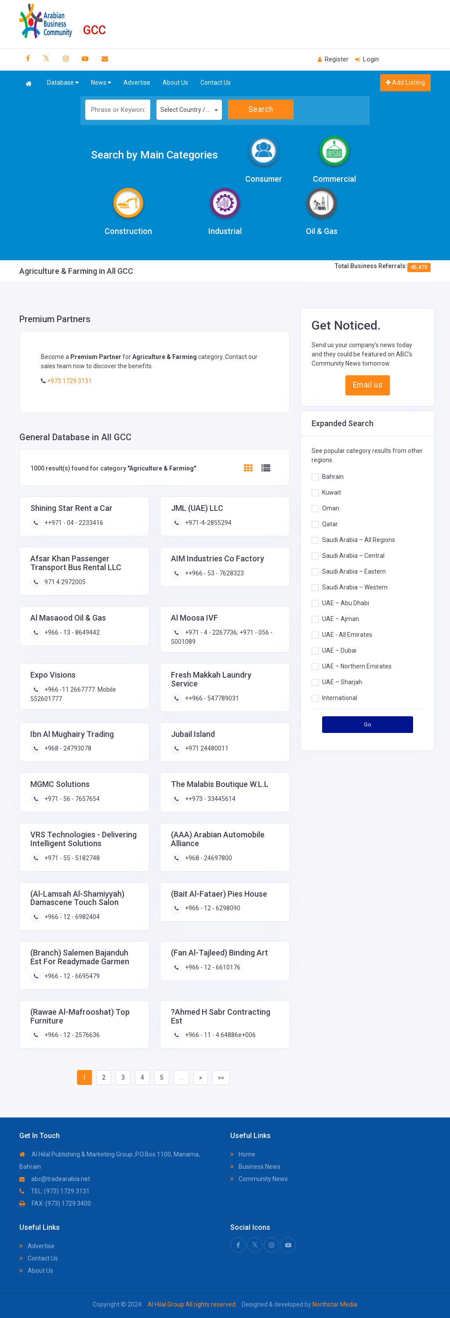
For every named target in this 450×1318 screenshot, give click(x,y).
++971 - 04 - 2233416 (73, 522)
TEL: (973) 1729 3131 (54, 1191)
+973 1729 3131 (69, 380)
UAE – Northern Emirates (357, 666)
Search (260, 109)
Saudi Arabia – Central (353, 555)
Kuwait (331, 492)
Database (63, 82)
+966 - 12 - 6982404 (71, 916)
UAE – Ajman (340, 618)
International (339, 697)
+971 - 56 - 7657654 (71, 798)
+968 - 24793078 (67, 748)
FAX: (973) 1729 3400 (55, 1203)
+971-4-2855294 (208, 522)
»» (221, 1077)
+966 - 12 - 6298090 (212, 908)
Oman (330, 508)
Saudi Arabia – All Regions (358, 539)
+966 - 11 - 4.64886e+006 (220, 1034)
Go (368, 724)
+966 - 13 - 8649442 (71, 632)
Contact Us (215, 82)
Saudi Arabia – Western (355, 587)
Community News (259, 1178)
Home (242, 1154)
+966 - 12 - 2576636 (71, 1034)
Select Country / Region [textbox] (190, 109)
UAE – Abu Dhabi (345, 603)
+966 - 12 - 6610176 (212, 967)
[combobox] (189, 110)
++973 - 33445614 (210, 798)
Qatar (330, 524)
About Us (175, 82)
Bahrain (333, 476)
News (101, 82)
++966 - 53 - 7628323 (214, 573)
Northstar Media (334, 1304)
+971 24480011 (206, 748)
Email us (367, 385)
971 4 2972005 (64, 581)
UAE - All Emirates (347, 634)
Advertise (136, 82)
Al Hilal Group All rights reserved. (192, 1304)
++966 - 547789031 (211, 698)
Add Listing (405, 82)
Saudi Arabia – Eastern (354, 571)
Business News (255, 1166)
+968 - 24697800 (208, 858)
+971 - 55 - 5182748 (71, 858)
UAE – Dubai (339, 650)
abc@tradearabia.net (54, 1178)
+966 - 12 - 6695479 (71, 976)
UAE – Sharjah (342, 682)
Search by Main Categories (154, 155)
